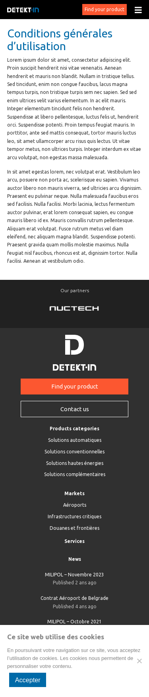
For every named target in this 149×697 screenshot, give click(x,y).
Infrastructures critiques (74, 516)
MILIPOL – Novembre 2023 (74, 579)
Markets (74, 493)
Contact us (74, 409)
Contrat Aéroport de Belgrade (74, 603)
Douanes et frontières (74, 528)
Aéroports (74, 505)
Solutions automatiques (74, 440)
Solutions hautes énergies (74, 463)
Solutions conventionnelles (74, 451)
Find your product (104, 9)
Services (74, 541)
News (74, 559)
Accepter (28, 679)
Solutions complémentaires (74, 474)
